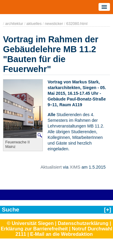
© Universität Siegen (30, 223)
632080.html (76, 23)
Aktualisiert (50, 167)
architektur (14, 23)
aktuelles (34, 23)
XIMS (75, 167)
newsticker (54, 23)
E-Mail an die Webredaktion (61, 234)
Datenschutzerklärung (83, 223)
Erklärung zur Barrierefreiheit (34, 228)
